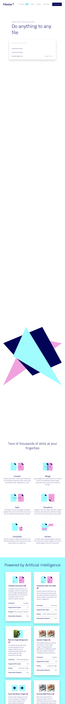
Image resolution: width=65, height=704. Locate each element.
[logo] (8, 4)
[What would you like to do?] (32, 43)
